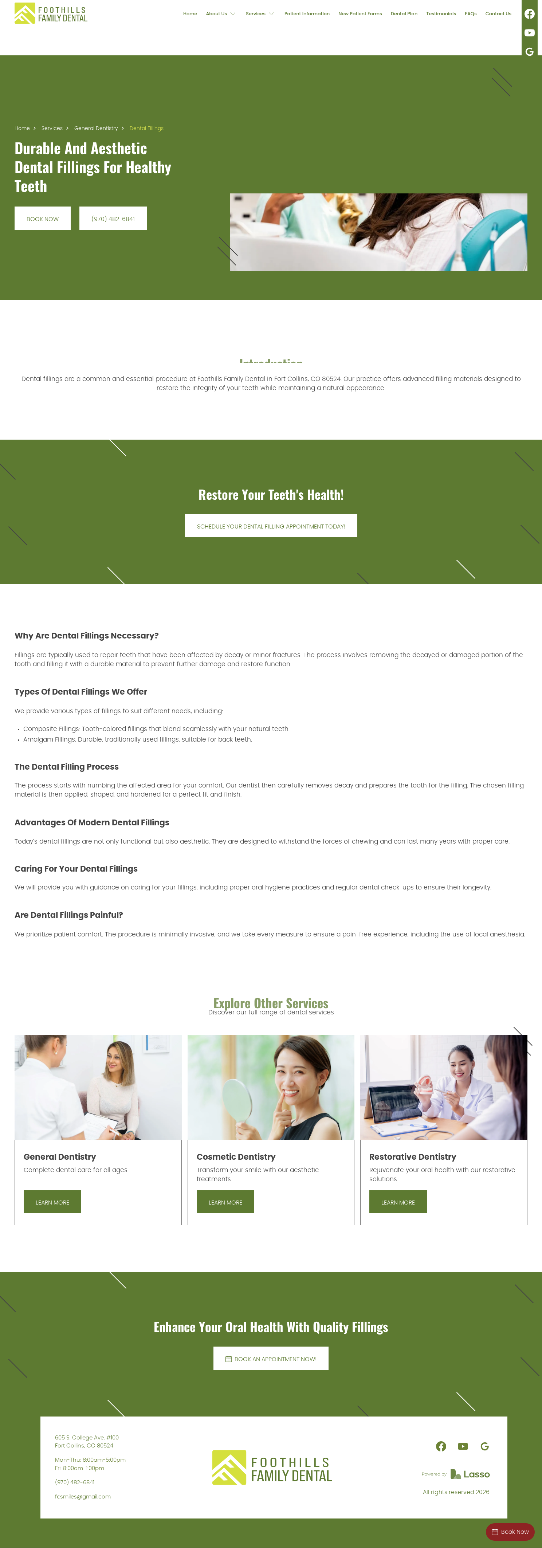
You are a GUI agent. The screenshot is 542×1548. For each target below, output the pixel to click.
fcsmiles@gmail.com (83, 1497)
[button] (221, 13)
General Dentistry (96, 128)
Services (52, 128)
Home (22, 128)
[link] (51, 13)
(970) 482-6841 (74, 1482)
